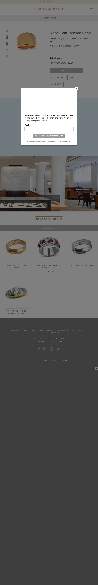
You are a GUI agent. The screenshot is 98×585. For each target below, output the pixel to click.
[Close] (76, 88)
